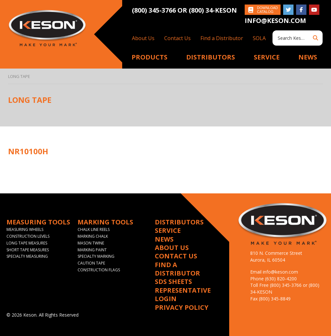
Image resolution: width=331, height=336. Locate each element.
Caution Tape (91, 263)
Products (149, 57)
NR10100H (28, 151)
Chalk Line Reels (94, 229)
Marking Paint (92, 250)
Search (315, 38)
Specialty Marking (96, 256)
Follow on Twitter (288, 10)
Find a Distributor (221, 38)
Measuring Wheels (24, 229)
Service (267, 57)
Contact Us (177, 38)
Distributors (210, 57)
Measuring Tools (38, 222)
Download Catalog (267, 10)
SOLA (259, 38)
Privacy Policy (181, 307)
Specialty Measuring (27, 256)
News (307, 57)
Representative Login (183, 294)
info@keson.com (275, 20)
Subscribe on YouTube (314, 10)
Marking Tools (105, 222)
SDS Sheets (173, 281)
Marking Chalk (93, 236)
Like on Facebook (301, 10)
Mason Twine (91, 243)
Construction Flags (99, 270)
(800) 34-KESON (213, 10)
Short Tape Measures (27, 250)
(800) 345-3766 (154, 10)
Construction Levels (27, 236)
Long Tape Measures (26, 243)
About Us (143, 38)
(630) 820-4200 (281, 279)
